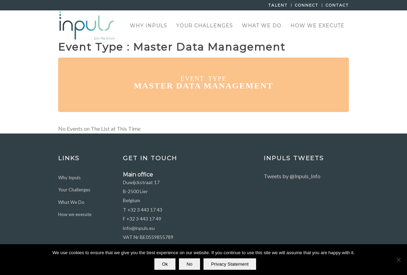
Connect (306, 5)
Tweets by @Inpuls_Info (292, 176)
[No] (398, 259)
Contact (337, 5)
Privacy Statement (229, 264)
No (189, 264)
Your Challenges (74, 189)
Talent (278, 5)
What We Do (71, 202)
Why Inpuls (69, 177)
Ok (165, 264)
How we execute (74, 214)
